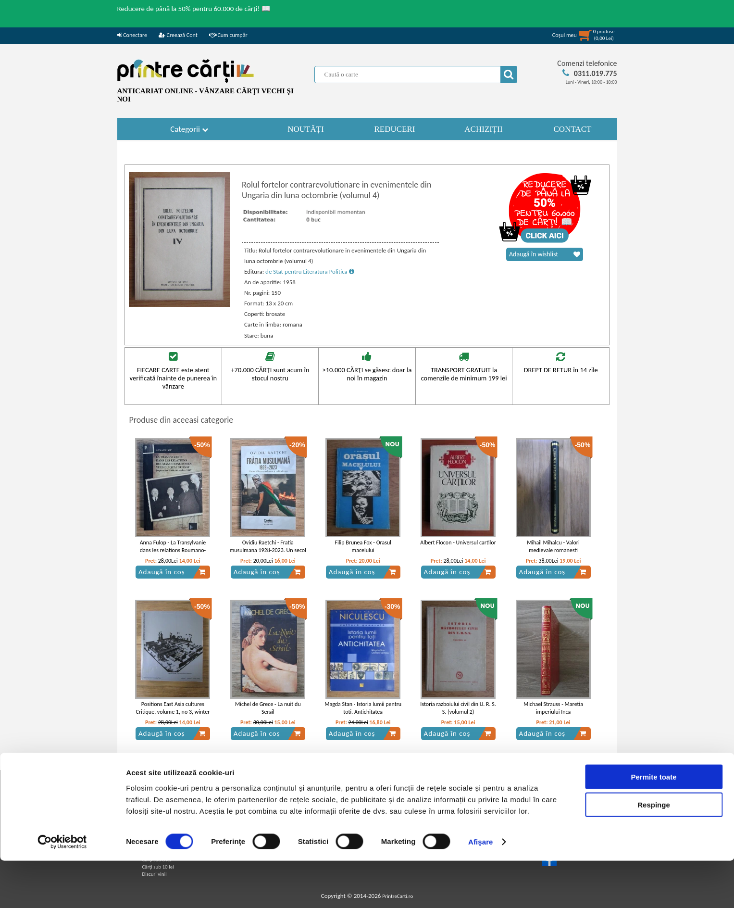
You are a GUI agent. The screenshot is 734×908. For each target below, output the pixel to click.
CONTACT (573, 129)
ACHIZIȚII (483, 129)
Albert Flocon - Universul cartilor (458, 542)
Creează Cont (178, 35)
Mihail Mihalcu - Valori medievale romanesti (553, 546)
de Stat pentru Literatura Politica (309, 271)
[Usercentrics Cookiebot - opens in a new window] (62, 889)
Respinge (653, 852)
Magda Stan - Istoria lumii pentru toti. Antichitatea (362, 708)
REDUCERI (394, 129)
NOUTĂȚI (305, 129)
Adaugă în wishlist (544, 254)
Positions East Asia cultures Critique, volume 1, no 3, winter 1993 (173, 712)
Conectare (132, 35)
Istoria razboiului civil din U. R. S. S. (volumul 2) (458, 708)
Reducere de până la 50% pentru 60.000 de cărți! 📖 (194, 8)
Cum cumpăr (228, 35)
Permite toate (653, 824)
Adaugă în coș (172, 572)
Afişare (480, 889)
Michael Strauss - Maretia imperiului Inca (553, 708)
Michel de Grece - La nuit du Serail (268, 708)
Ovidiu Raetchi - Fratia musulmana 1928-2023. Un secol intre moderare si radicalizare (268, 550)
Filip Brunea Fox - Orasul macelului (363, 546)
